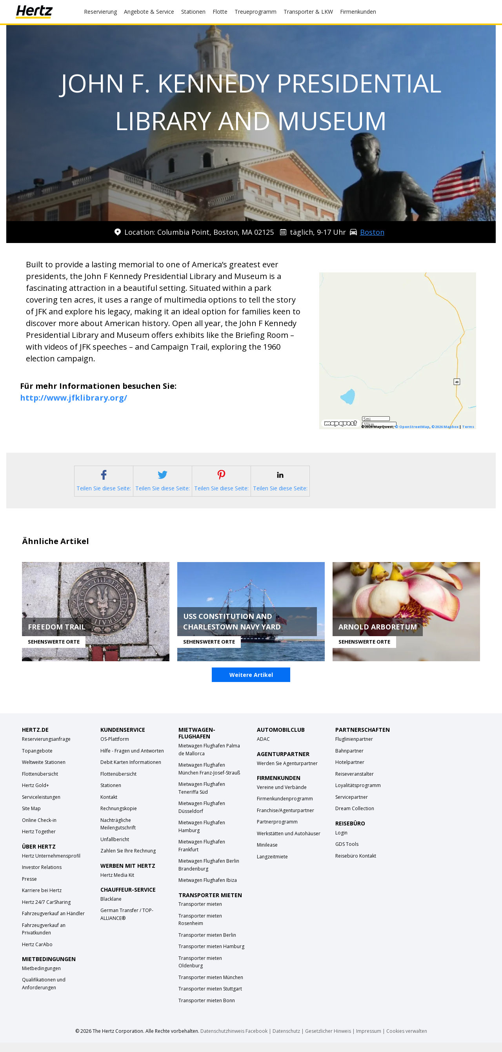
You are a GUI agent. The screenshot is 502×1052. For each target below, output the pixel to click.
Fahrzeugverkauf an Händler (53, 923)
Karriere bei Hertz (42, 899)
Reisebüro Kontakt (355, 865)
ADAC (263, 748)
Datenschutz (286, 1040)
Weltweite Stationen (43, 771)
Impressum (368, 1040)
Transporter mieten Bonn (206, 1010)
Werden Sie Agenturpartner (287, 772)
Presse (29, 888)
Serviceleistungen (41, 806)
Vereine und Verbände (282, 796)
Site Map (31, 817)
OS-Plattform (114, 748)
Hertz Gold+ (35, 794)
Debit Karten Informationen (130, 771)
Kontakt (108, 806)
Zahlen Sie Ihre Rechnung (128, 860)
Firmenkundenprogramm (285, 808)
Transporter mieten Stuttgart (210, 998)
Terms (468, 426)
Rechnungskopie (118, 817)
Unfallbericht (114, 848)
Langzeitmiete (272, 866)
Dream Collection (354, 817)
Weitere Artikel (251, 684)
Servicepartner (351, 806)
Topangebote (37, 760)
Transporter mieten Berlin (207, 944)
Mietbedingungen (41, 977)
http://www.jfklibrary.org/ (73, 397)
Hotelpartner (349, 771)
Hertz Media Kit (117, 884)
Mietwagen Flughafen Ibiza (207, 889)
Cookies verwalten (406, 1040)
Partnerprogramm (277, 831)
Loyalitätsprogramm (358, 794)
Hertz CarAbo (37, 953)
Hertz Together (39, 841)
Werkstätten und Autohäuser (288, 843)
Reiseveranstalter (354, 783)
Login (341, 842)
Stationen (110, 794)
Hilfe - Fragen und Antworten (132, 760)
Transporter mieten (200, 913)
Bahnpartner (349, 760)
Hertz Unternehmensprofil (51, 865)
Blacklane (111, 908)
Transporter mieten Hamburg (211, 955)
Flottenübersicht (40, 783)
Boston (372, 232)
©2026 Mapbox (444, 426)
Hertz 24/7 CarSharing (46, 911)
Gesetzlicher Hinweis (328, 1040)
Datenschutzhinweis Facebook (233, 1040)
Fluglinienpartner (354, 748)
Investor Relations (42, 876)
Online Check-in (39, 829)
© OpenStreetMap (412, 426)
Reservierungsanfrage (46, 748)
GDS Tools (346, 853)
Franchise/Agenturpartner (285, 819)
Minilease (267, 854)
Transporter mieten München (210, 986)
